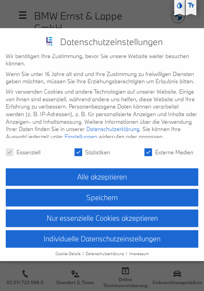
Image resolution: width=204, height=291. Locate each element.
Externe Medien (168, 146)
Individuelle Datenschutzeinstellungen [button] (102, 232)
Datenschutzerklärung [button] (105, 247)
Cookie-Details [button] (68, 247)
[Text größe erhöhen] (191, 5)
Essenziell (23, 146)
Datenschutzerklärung (112, 123)
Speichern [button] (102, 191)
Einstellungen (81, 130)
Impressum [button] (139, 247)
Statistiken (92, 146)
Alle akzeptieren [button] (102, 171)
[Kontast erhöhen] (179, 5)
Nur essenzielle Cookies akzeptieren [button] (102, 212)
